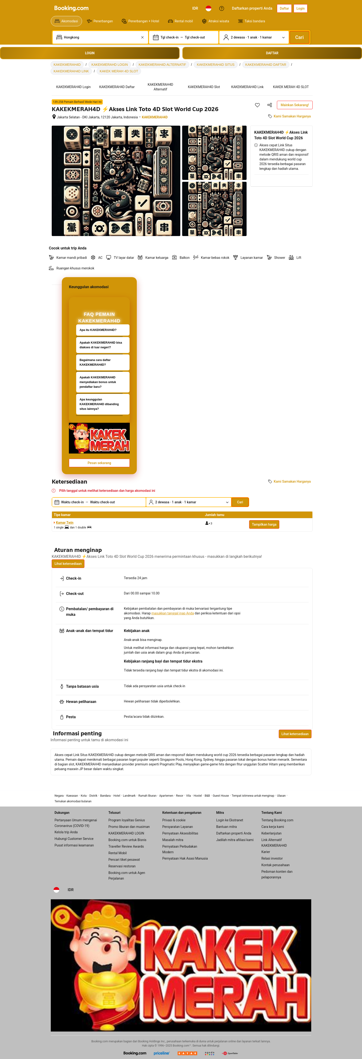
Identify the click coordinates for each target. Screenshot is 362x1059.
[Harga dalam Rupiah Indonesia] (195, 8)
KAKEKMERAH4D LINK (71, 71)
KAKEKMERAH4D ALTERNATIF (162, 64)
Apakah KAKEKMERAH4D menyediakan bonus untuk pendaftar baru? (97, 382)
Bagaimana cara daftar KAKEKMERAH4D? (94, 362)
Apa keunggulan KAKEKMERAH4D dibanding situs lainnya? (99, 404)
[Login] (300, 8)
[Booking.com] (71, 8)
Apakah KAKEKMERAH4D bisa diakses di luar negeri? (100, 345)
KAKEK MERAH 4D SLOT (119, 71)
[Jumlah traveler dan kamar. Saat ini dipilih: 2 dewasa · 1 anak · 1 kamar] (254, 37)
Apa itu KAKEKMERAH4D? (97, 330)
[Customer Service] (221, 8)
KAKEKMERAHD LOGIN (109, 64)
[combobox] (101, 37)
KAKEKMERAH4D (67, 64)
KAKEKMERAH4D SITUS (215, 64)
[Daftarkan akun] (284, 8)
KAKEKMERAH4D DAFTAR (265, 64)
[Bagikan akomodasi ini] (269, 105)
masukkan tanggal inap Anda (172, 613)
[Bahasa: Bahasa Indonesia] (208, 8)
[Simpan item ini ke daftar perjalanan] (257, 105)
